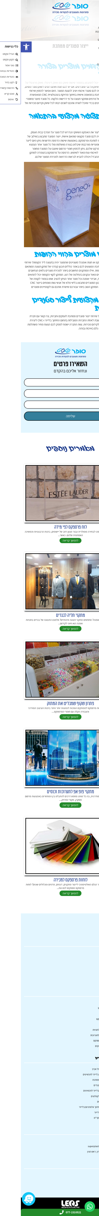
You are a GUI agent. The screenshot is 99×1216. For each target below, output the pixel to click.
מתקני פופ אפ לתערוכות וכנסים (49, 791)
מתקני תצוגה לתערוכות (86, 31)
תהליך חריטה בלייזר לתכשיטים (76, 1074)
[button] (5, 47)
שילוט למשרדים (83, 1101)
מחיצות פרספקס (90, 44)
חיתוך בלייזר (92, 56)
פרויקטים (94, 72)
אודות (96, 80)
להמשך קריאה (49, 540)
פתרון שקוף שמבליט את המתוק (49, 703)
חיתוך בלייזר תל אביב (81, 1069)
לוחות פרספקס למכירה (50, 880)
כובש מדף (93, 68)
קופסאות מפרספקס (88, 48)
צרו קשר (94, 84)
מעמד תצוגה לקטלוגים (80, 1096)
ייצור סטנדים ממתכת (81, 1079)
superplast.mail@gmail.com (81, 1146)
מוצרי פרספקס (91, 36)
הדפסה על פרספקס (88, 40)
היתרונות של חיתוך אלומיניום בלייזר (74, 1106)
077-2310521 (89, 1140)
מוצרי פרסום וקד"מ (82, 1117)
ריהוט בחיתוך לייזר (82, 1112)
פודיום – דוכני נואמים (87, 64)
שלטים (95, 60)
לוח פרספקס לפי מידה (49, 527)
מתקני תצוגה (92, 23)
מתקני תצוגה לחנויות (88, 27)
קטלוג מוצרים (92, 19)
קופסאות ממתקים (89, 52)
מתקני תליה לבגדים (49, 615)
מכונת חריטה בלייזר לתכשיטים (76, 1090)
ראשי (96, 15)
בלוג (96, 76)
